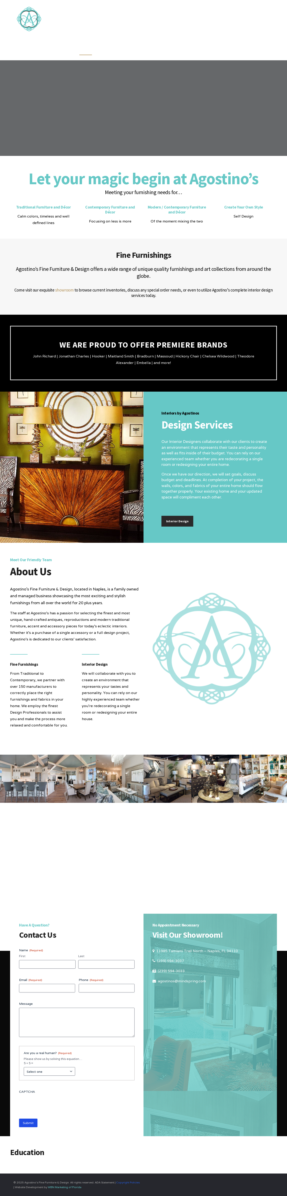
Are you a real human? (48, 1053)
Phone (91, 980)
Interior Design (177, 521)
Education (248, 49)
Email (30, 980)
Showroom (215, 49)
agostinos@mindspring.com (182, 981)
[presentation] (53, 1104)
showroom (64, 290)
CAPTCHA (27, 1092)
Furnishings (114, 49)
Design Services (154, 49)
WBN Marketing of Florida (64, 1187)
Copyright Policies (128, 1182)
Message (26, 1004)
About (188, 49)
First (22, 956)
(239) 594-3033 (171, 971)
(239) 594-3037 (170, 960)
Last (81, 956)
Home (85, 49)
